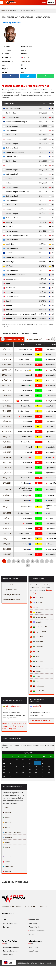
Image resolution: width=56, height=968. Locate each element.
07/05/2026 (6, 360)
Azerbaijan (26, 495)
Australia (7, 857)
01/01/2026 (7, 437)
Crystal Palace (26, 354)
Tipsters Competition (37, 931)
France (50, 495)
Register (51, 2)
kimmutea (36, 642)
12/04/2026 (6, 390)
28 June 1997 (26, 61)
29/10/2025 (7, 523)
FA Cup (7, 139)
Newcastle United (25, 432)
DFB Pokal (8, 227)
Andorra (7, 822)
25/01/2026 (7, 416)
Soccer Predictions (10, 923)
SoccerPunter (6, 11)
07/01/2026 (6, 426)
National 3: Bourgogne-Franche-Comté (19, 314)
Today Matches (35, 927)
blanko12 (36, 602)
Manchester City (25, 349)
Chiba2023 (36, 647)
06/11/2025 (7, 513)
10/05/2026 (6, 354)
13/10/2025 (7, 544)
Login (43, 3)
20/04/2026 (6, 380)
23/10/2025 (7, 534)
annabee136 (37, 691)
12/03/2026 (7, 411)
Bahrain (7, 872)
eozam (35, 671)
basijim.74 (35, 706)
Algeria (6, 817)
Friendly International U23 (14, 152)
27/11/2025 (7, 483)
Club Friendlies (10, 130)
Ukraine (50, 501)
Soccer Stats (34, 920)
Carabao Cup (9, 113)
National (7, 305)
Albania (7, 813)
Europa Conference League (15, 122)
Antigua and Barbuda (12, 832)
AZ (48, 513)
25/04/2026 (6, 375)
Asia (5, 852)
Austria (6, 862)
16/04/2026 (6, 385)
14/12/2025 (7, 462)
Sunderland (27, 421)
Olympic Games (10, 157)
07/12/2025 (7, 468)
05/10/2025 (7, 554)
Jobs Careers (34, 951)
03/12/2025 (7, 473)
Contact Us (33, 947)
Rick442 (35, 607)
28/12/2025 (7, 442)
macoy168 (36, 597)
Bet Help (6, 927)
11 (51, 561)
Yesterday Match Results (11, 595)
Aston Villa (49, 426)
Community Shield (11, 117)
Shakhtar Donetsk (23, 370)
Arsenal (29, 447)
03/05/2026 (6, 365)
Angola (6, 827)
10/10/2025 (7, 549)
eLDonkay (36, 661)
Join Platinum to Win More (39, 721)
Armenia (7, 842)
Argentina (7, 837)
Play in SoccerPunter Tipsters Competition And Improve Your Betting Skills (14, 726)
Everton (48, 354)
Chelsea (49, 416)
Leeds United (27, 452)
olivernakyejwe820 (12, 706)
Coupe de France (11, 292)
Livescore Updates (9, 585)
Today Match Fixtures (10, 590)
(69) (34, 339)
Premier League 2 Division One (16, 192)
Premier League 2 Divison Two (15, 235)
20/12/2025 (7, 452)
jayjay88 (36, 622)
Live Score (33, 923)
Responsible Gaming (11, 947)
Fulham (48, 437)
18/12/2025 (7, 457)
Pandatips (36, 637)
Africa (6, 808)
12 (27, 565)
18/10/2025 (7, 539)
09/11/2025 (7, 507)
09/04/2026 (6, 396)
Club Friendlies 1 (10, 196)
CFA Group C (9, 288)
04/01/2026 (6, 432)
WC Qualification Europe (14, 108)
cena (34, 681)
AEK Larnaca (23, 401)
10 (47, 561)
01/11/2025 (6, 518)
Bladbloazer (37, 686)
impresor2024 (38, 632)
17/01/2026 (7, 421)
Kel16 (34, 652)
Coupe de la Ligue (11, 279)
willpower (36, 612)
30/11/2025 (7, 478)
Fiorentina (26, 385)
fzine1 (34, 656)
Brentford (49, 518)
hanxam (35, 676)
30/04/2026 (6, 370)
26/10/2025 (7, 528)
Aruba (6, 847)
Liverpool (28, 375)
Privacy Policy (8, 954)
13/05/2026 (7, 349)
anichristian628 (38, 617)
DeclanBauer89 (38, 627)
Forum (31, 934)
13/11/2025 (6, 501)
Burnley (29, 473)
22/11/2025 (7, 489)
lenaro (35, 666)
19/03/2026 (6, 401)
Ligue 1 (7, 301)
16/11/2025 (6, 495)
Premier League (10, 126)
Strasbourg (25, 483)
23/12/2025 (7, 447)
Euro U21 (7, 253)
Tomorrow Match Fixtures (11, 600)
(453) (12, 339)
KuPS (50, 457)
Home (5, 920)
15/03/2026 (7, 406)
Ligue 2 (7, 283)
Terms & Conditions (10, 951)
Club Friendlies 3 (10, 148)
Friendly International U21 (14, 257)
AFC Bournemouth (25, 365)
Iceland (27, 544)
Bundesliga (8, 222)
